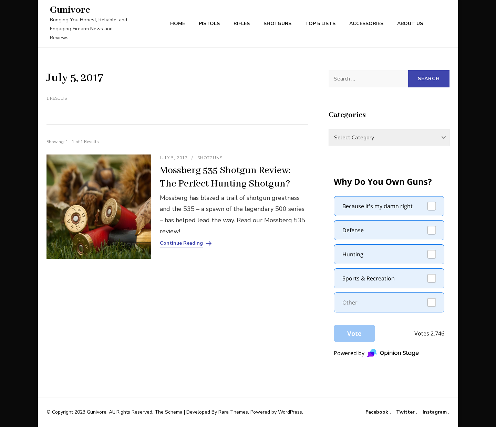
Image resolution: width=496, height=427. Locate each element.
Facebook (377, 412)
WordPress (290, 412)
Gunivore (70, 10)
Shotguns (277, 23)
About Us (410, 23)
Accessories (366, 23)
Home (177, 23)
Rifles (242, 23)
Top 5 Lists (320, 23)
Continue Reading (181, 243)
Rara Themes (233, 412)
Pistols (209, 23)
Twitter (406, 412)
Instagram (435, 412)
